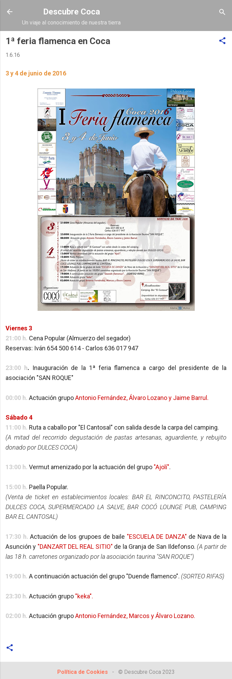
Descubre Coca (71, 12)
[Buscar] (222, 12)
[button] (222, 41)
